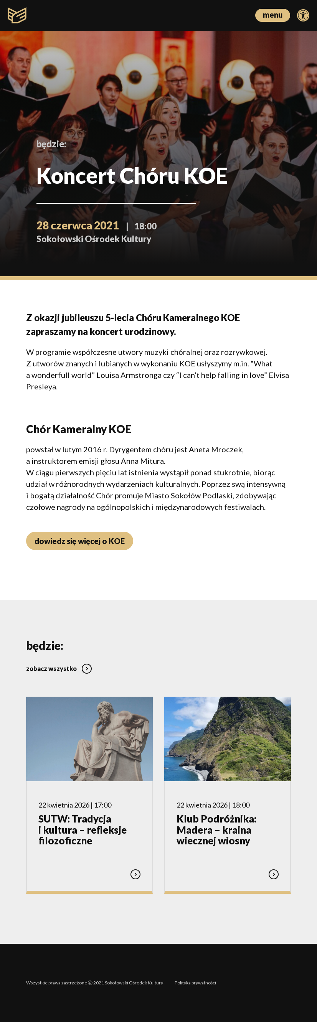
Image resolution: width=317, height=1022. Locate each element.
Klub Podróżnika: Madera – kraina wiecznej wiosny (216, 829)
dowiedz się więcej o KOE (80, 541)
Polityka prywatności (195, 983)
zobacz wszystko (59, 668)
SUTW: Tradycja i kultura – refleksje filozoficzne (82, 829)
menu (272, 14)
